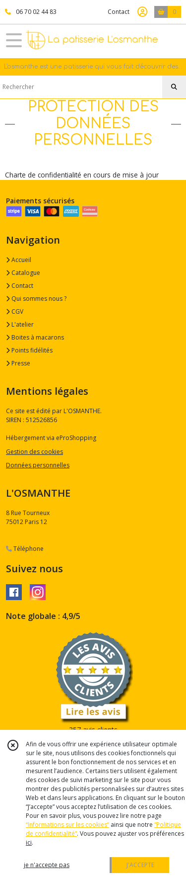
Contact (118, 11)
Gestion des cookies (34, 451)
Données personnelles (37, 465)
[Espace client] (142, 12)
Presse (18, 363)
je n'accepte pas (46, 865)
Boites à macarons (35, 337)
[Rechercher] (174, 87)
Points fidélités (29, 350)
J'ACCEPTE (140, 865)
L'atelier (20, 324)
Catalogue (23, 272)
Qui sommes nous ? (36, 298)
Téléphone (25, 548)
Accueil (18, 260)
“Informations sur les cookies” (67, 824)
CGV (14, 311)
